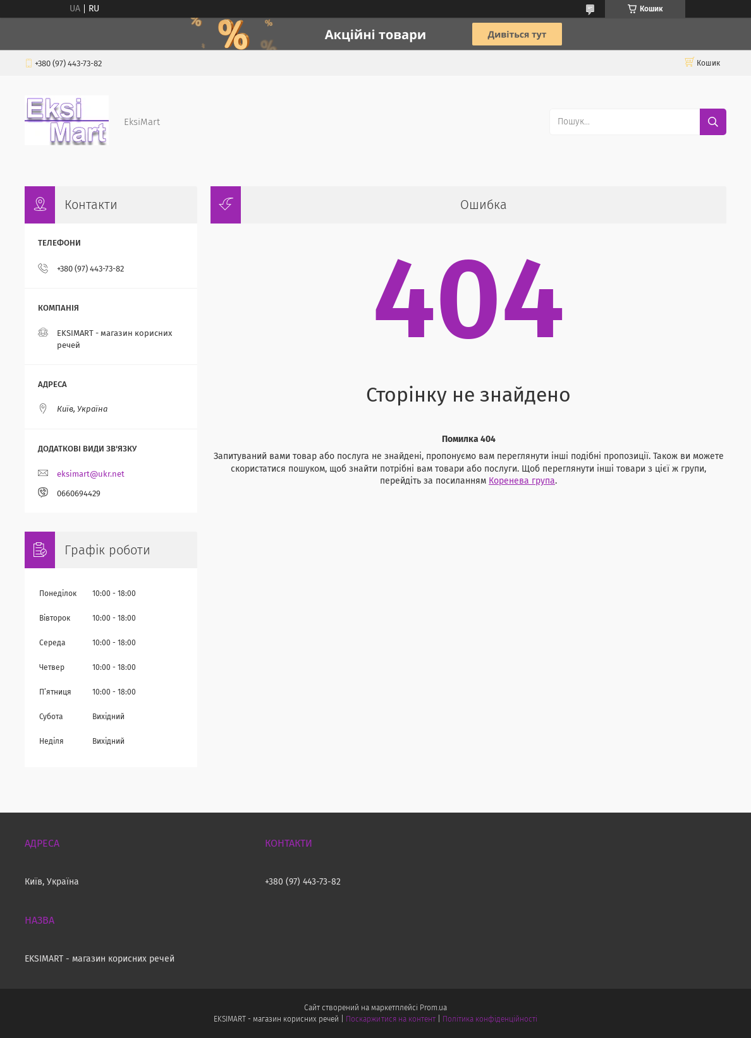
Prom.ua (433, 1007)
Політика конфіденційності (490, 1019)
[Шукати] (713, 122)
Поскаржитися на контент (390, 1019)
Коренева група (522, 480)
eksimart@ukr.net (91, 474)
